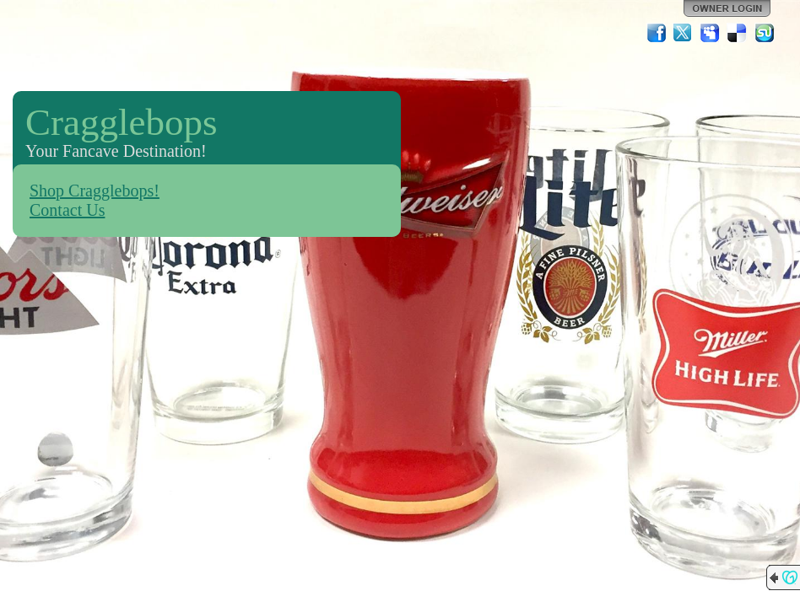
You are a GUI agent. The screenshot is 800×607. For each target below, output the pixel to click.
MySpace (710, 33)
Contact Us (67, 210)
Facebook (656, 33)
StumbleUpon (764, 33)
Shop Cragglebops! (94, 190)
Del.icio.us (737, 33)
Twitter (683, 33)
